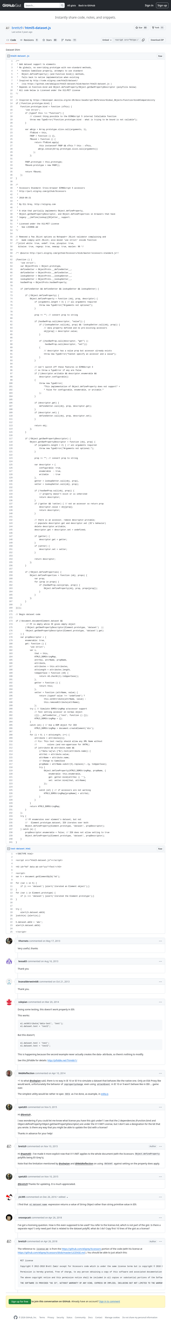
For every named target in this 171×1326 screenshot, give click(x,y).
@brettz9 (26, 1114)
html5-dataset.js (38, 28)
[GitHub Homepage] (16, 1317)
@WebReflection (84, 1163)
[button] (143, 40)
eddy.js (104, 1093)
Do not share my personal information (140, 1317)
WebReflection (26, 1073)
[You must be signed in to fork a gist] (158, 27)
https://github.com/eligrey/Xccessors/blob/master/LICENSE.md (51, 1252)
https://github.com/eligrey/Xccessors (81, 1248)
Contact (98, 1317)
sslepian (22, 1001)
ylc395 (21, 1196)
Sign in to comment (109, 1301)
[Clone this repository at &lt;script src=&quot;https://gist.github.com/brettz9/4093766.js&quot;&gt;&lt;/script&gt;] (126, 40)
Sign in (149, 5)
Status (69, 1317)
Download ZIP (157, 40)
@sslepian (35, 1080)
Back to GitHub (87, 5)
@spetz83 (26, 1153)
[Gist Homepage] (12, 5)
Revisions (29, 40)
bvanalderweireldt (28, 981)
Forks (69, 40)
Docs (90, 1317)
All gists (71, 5)
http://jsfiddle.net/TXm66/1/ (62, 1060)
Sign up (162, 5)
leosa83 (22, 961)
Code (11, 39)
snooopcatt (24, 1217)
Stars (50, 40)
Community (80, 1317)
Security (60, 1317)
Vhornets (23, 940)
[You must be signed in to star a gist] (141, 27)
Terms (42, 1317)
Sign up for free (19, 1301)
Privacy (51, 1317)
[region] (85, 452)
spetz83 (22, 1107)
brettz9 (17, 28)
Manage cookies (112, 1317)
